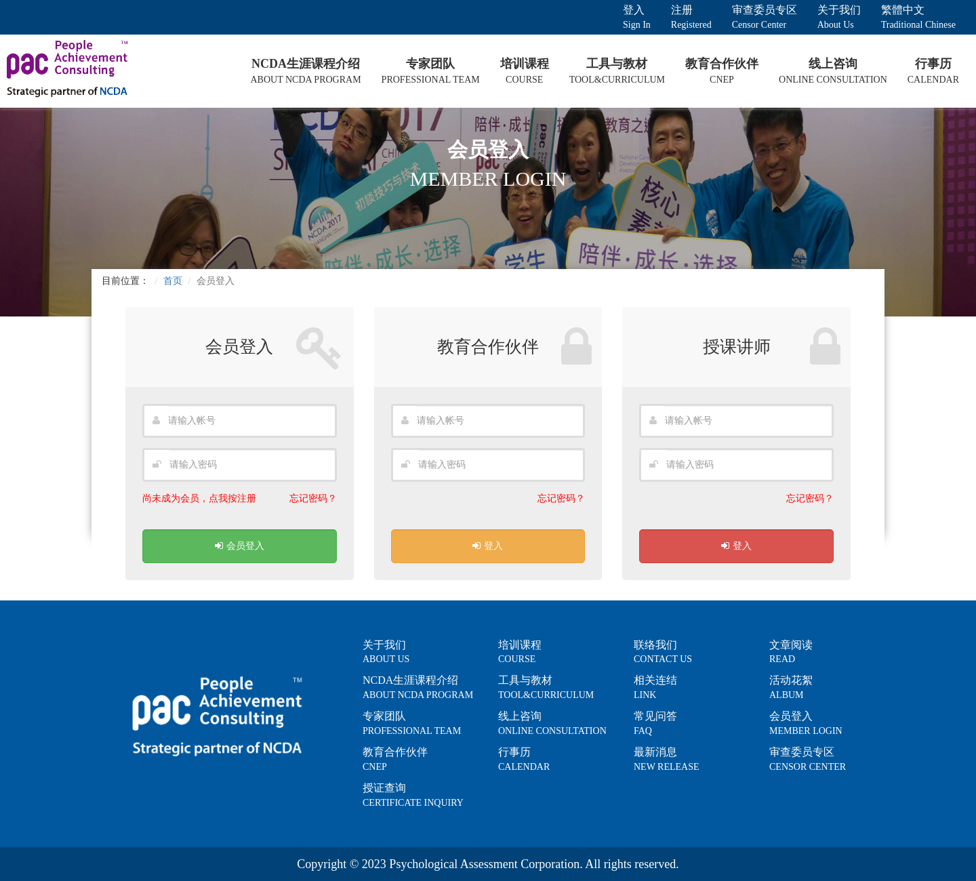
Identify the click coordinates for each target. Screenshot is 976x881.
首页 (172, 281)
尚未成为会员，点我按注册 (199, 498)
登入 (487, 546)
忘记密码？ (313, 498)
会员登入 (239, 546)
